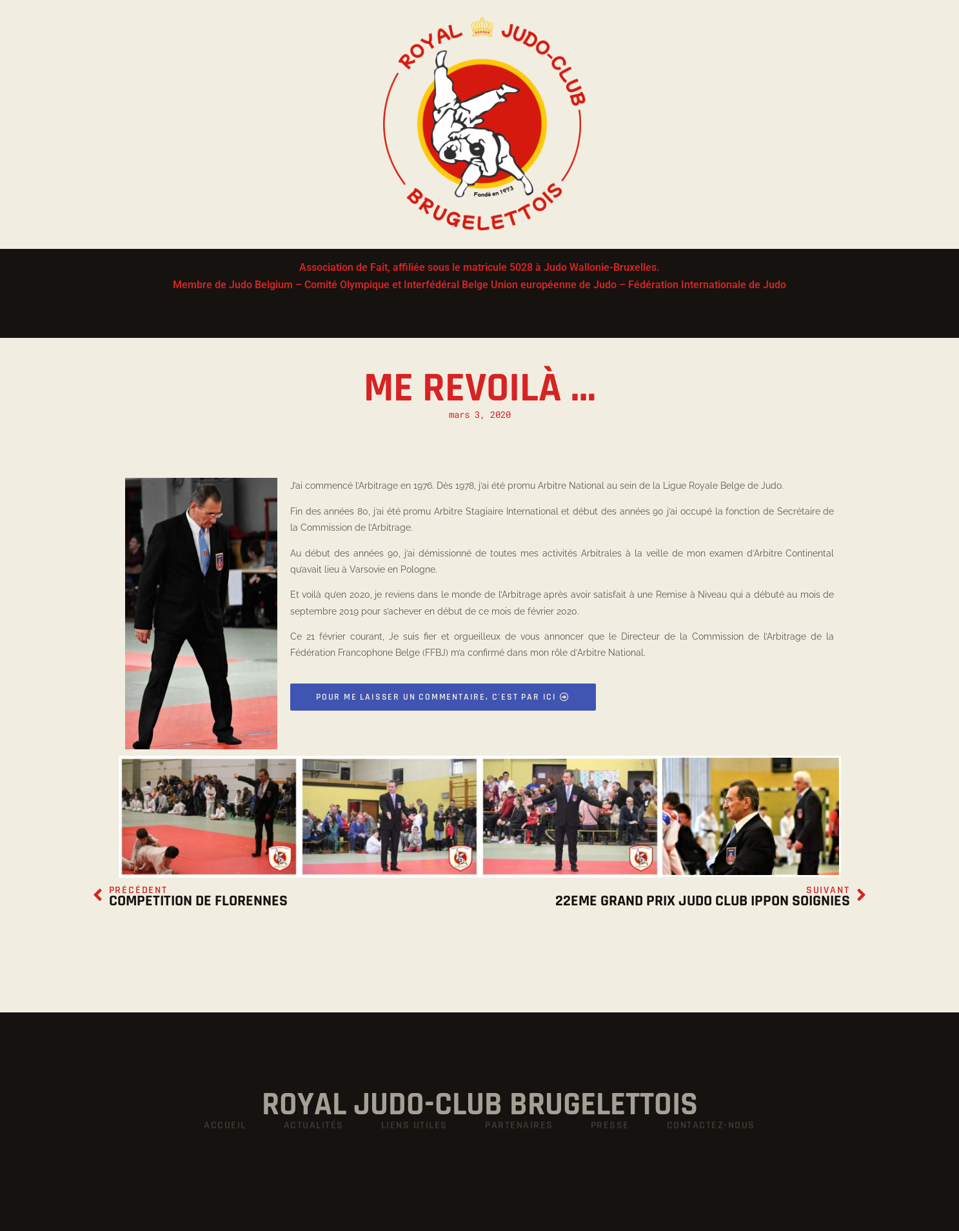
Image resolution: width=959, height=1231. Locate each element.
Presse (612, 317)
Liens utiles (414, 317)
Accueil (222, 317)
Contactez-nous (714, 317)
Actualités (312, 317)
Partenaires (520, 317)
